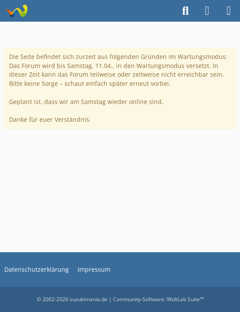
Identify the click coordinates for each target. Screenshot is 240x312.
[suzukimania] (16, 11)
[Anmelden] (207, 11)
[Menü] (228, 11)
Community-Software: (158, 299)
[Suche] (185, 11)
